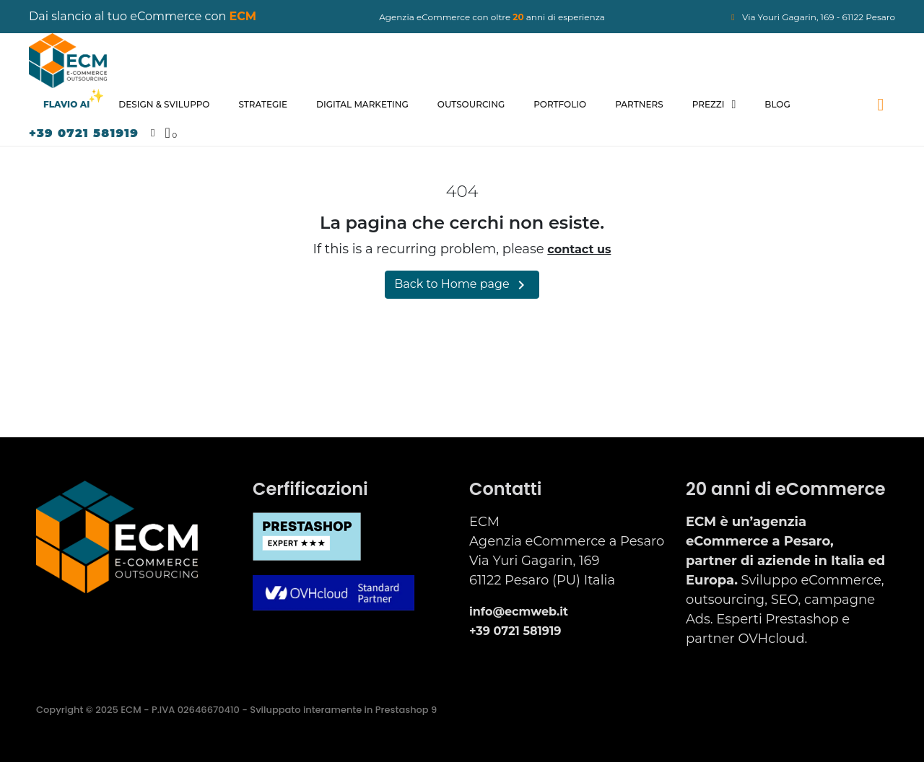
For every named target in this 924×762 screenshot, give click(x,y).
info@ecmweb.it (518, 611)
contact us (579, 249)
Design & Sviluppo (163, 104)
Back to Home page (462, 285)
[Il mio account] (153, 133)
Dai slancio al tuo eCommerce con (142, 16)
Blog (777, 104)
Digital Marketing (362, 104)
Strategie (262, 104)
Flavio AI (66, 104)
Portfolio (559, 104)
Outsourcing (471, 104)
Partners (639, 104)
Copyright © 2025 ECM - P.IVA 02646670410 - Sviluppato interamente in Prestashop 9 (236, 710)
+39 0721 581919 (84, 133)
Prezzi (714, 105)
